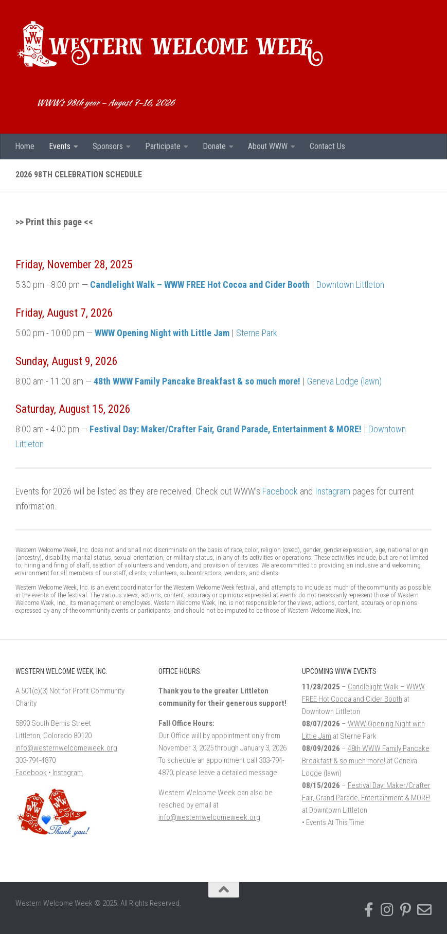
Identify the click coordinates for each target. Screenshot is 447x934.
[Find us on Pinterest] (406, 910)
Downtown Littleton (350, 284)
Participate (163, 146)
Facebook (280, 491)
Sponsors (108, 146)
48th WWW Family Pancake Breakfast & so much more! (197, 381)
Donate (214, 146)
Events (59, 146)
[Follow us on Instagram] (387, 910)
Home (24, 146)
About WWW (268, 146)
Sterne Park (256, 332)
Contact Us (327, 146)
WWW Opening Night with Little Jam (162, 332)
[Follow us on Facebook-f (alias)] (369, 910)
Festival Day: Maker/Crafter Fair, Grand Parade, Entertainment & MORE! (226, 429)
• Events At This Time (333, 822)
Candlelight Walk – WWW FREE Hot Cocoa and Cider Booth (200, 284)
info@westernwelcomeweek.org (66, 748)
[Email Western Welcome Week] (424, 910)
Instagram (332, 491)
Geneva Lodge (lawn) (344, 381)
